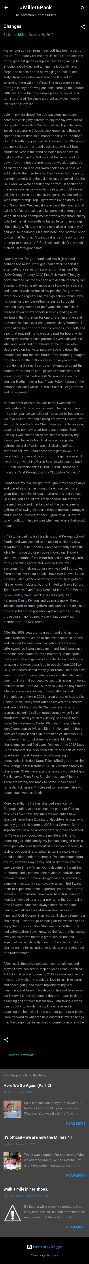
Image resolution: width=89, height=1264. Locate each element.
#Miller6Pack (36, 7)
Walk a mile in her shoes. (26, 1189)
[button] (82, 27)
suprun (54, 1255)
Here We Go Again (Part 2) (27, 1085)
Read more (75, 1124)
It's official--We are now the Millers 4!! (38, 1137)
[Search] (82, 9)
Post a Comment (20, 1055)
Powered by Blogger (44, 1247)
